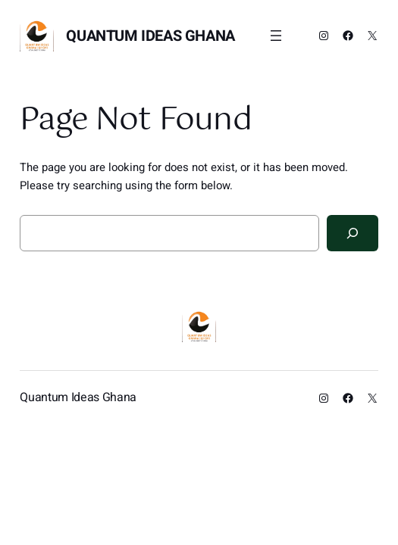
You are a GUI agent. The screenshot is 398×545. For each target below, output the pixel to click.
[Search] (352, 233)
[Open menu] (276, 35)
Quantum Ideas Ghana (150, 36)
